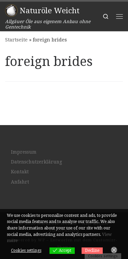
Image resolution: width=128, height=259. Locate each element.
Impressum (24, 152)
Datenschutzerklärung (36, 162)
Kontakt (20, 171)
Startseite (16, 39)
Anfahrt (20, 182)
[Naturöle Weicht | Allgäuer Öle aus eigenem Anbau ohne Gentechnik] (11, 9)
